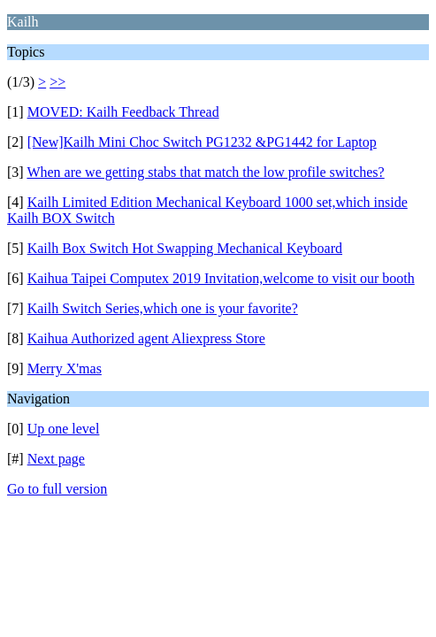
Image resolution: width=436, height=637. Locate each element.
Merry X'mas (64, 368)
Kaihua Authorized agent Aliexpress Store (146, 338)
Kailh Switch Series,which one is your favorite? (162, 308)
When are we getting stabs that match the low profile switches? (205, 172)
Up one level (63, 428)
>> (57, 81)
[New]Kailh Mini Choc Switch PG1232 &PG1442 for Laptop (202, 142)
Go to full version (57, 488)
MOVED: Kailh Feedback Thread (123, 111)
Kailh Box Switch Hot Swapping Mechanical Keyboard (184, 248)
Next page (56, 458)
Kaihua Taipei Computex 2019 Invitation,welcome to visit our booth (221, 278)
